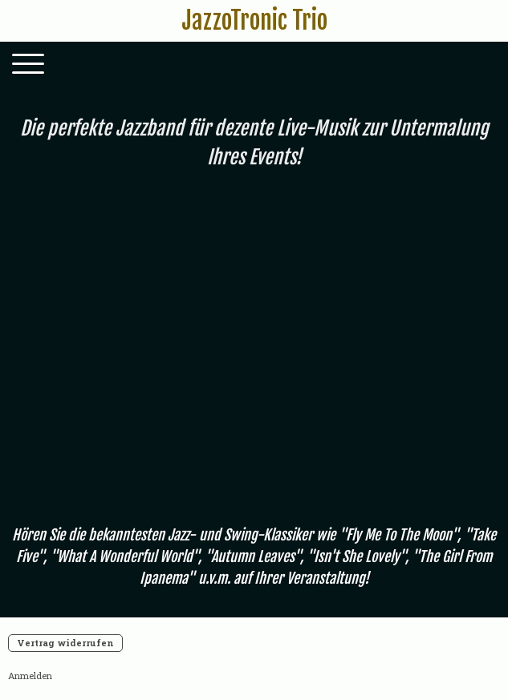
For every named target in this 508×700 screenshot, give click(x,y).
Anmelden (30, 676)
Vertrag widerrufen (65, 643)
